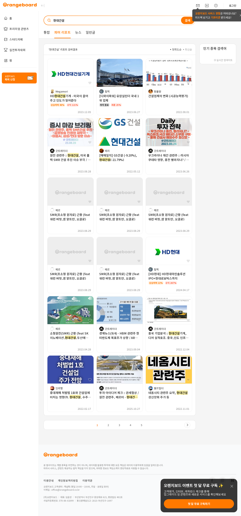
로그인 (232, 5)
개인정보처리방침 (68, 480)
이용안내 (49, 480)
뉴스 (78, 32)
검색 (187, 20)
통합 (47, 32)
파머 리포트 (62, 32)
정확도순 (176, 49)
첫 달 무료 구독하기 (199, 504)
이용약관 (87, 480)
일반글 (90, 32)
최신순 (187, 49)
